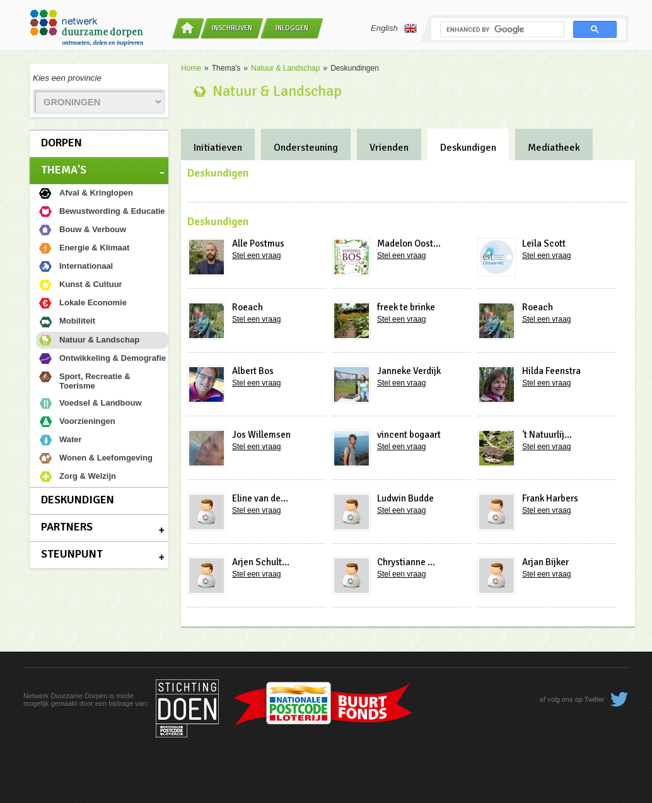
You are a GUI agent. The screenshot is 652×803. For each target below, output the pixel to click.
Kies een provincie (67, 78)
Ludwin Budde (405, 498)
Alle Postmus (258, 243)
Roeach (247, 307)
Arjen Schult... (260, 562)
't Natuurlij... (547, 434)
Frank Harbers (550, 498)
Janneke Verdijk (409, 371)
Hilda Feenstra (551, 371)
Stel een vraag (256, 255)
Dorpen (61, 142)
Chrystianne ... (406, 562)
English (394, 28)
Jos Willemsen (261, 434)
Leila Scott (544, 243)
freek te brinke (406, 307)
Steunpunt (72, 554)
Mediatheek (554, 147)
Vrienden (389, 147)
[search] (501, 29)
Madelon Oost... (409, 243)
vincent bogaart (409, 434)
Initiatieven (218, 147)
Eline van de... (260, 498)
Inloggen (292, 28)
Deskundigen (77, 500)
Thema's (63, 170)
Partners (67, 527)
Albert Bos (253, 371)
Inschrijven (232, 28)
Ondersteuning (306, 147)
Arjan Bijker (545, 562)
